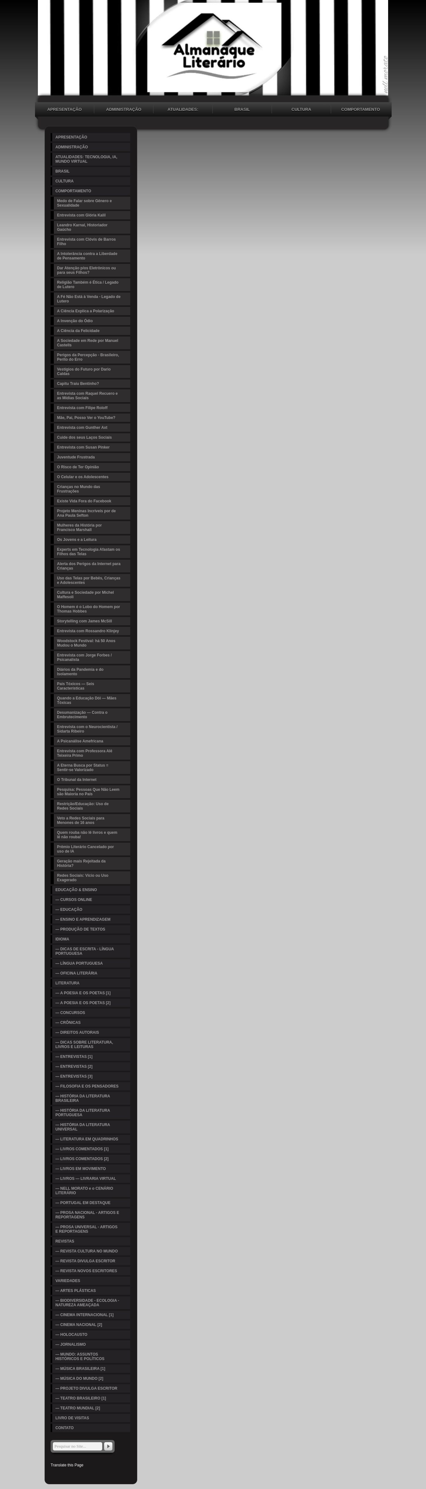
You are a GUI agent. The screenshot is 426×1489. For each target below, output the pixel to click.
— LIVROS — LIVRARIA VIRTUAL (85, 1178)
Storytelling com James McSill (84, 621)
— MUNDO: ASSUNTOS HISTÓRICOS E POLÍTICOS (79, 1356)
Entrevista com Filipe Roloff (82, 408)
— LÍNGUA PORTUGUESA (79, 963)
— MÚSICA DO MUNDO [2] (79, 1378)
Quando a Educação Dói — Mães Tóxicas (87, 700)
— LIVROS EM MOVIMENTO (80, 1168)
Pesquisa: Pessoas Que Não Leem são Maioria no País (88, 791)
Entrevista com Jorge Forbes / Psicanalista (84, 657)
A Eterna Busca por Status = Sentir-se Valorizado (82, 767)
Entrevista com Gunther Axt (82, 427)
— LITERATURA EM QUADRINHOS (86, 1139)
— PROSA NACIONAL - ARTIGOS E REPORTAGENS (87, 1214)
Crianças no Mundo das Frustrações (78, 489)
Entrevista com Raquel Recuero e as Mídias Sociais (87, 395)
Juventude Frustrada (76, 457)
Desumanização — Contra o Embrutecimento (82, 714)
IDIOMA (62, 939)
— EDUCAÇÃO (68, 909)
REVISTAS (64, 1241)
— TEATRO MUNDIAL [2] (77, 1408)
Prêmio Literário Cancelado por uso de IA (85, 849)
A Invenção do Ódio (75, 321)
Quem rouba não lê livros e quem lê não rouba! (87, 834)
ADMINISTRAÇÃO (123, 109)
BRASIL (242, 109)
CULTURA (301, 109)
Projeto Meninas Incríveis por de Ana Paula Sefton (86, 513)
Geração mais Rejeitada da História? (81, 863)
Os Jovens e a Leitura (76, 539)
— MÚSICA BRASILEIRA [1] (80, 1368)
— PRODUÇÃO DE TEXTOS (80, 929)
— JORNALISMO (70, 1344)
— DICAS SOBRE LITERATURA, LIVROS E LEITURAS (84, 1044)
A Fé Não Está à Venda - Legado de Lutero (89, 298)
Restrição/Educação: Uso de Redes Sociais (83, 806)
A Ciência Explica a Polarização (85, 311)
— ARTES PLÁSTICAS (75, 1290)
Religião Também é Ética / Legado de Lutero (87, 284)
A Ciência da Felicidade (78, 331)
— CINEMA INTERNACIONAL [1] (84, 1315)
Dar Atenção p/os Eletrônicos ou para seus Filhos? (86, 270)
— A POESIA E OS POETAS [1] (82, 993)
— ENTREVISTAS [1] (73, 1056)
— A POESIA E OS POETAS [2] (82, 1003)
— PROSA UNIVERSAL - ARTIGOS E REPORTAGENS (86, 1229)
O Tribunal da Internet (76, 779)
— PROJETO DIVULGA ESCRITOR (86, 1388)
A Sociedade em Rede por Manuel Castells (87, 342)
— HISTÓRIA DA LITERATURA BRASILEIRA (82, 1098)
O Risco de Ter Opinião (78, 467)
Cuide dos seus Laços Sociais (84, 437)
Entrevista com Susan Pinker (83, 447)
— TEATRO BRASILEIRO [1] (80, 1398)
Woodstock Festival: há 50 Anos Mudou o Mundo (86, 643)
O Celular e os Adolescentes (83, 477)
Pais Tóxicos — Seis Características (75, 686)
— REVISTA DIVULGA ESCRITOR (85, 1261)
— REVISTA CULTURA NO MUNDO (86, 1251)
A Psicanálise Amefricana (80, 741)
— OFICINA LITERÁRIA (76, 973)
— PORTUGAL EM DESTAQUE (82, 1203)
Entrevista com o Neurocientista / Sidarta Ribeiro (87, 729)
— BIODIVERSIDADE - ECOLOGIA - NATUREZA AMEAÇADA (87, 1302)
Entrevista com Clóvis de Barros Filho (86, 241)
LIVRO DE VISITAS (72, 1418)
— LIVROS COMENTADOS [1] (82, 1149)
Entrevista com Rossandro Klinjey (88, 631)
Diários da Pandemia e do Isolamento (80, 671)
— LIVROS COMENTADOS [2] (82, 1159)
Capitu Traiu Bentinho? (78, 383)
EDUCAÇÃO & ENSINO (76, 890)
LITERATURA (67, 983)
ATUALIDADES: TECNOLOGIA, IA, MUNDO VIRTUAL (183, 110)
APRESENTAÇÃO (64, 109)
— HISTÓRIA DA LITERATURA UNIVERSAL (82, 1127)
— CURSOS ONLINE (73, 899)
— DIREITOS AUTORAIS (77, 1032)
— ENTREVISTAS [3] (73, 1076)
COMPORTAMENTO (360, 109)
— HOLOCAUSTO (71, 1334)
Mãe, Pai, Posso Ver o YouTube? (86, 417)
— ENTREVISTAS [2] (73, 1066)
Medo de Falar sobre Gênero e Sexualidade (84, 203)
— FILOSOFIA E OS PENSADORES (86, 1086)
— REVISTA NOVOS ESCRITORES (86, 1271)
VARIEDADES (67, 1281)
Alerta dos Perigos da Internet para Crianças (88, 566)
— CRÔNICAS (68, 1022)
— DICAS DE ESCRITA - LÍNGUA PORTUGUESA (84, 951)
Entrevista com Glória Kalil (81, 215)
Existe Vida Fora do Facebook (84, 501)
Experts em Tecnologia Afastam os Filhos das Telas (88, 551)
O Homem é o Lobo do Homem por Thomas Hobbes (88, 609)
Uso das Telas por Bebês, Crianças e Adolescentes (88, 580)
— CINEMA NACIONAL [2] (78, 1324)
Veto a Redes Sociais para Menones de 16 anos (80, 820)
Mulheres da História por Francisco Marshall (79, 527)
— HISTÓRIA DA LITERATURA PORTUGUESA (82, 1112)
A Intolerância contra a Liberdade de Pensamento (87, 256)
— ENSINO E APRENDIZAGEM (82, 919)
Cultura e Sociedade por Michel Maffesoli (85, 594)
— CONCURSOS (70, 1012)
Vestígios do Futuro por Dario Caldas (84, 371)
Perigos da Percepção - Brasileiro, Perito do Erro (88, 357)
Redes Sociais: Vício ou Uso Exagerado (82, 877)
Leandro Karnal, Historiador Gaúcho (82, 227)
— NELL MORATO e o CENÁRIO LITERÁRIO (84, 1190)
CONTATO (64, 1428)
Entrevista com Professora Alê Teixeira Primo (84, 753)
